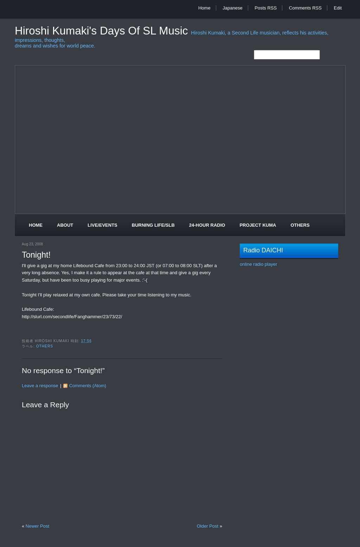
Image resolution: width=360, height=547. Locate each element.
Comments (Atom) (87, 385)
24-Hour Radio (207, 225)
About (65, 225)
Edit (338, 8)
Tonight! (36, 254)
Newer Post (37, 526)
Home (204, 8)
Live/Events (102, 225)
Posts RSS (266, 8)
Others (299, 225)
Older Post (207, 526)
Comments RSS (305, 8)
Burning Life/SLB (153, 225)
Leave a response (40, 385)
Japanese (232, 8)
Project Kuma (257, 225)
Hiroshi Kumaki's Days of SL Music (103, 31)
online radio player (258, 264)
